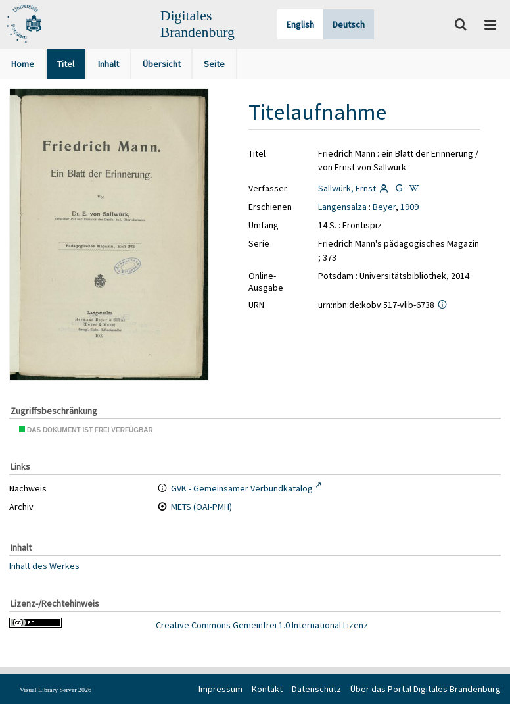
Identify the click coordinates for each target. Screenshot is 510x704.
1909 (409, 207)
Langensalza (342, 207)
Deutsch (349, 24)
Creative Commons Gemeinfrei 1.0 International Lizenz (262, 625)
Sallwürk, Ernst (347, 188)
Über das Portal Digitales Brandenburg (425, 689)
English (300, 24)
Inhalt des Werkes (44, 566)
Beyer (384, 207)
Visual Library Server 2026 (55, 689)
